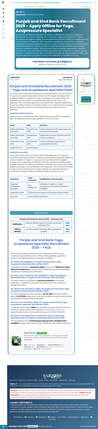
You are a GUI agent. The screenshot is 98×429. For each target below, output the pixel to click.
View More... (28, 340)
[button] (10, 3)
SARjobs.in (28, 402)
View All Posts (46, 349)
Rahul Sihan (14, 80)
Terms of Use (44, 380)
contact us (22, 380)
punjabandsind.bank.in (53, 310)
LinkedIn (37, 349)
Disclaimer (54, 380)
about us (13, 380)
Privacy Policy (32, 380)
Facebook (86, 98)
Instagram (28, 349)
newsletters (63, 380)
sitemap (72, 380)
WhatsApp (86, 101)
